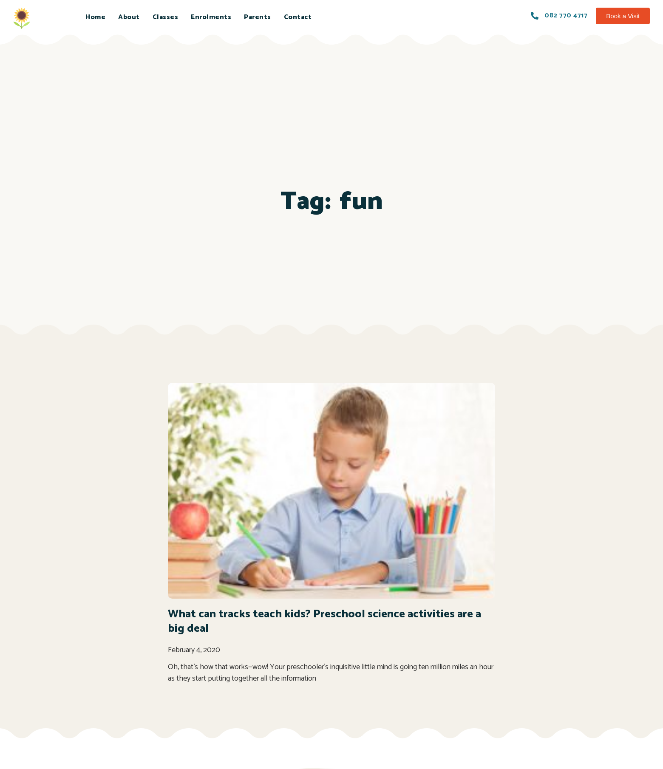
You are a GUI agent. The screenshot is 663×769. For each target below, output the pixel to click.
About (129, 17)
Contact (298, 17)
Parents (257, 17)
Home (95, 17)
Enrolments (211, 17)
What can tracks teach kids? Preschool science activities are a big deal (324, 621)
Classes (165, 17)
